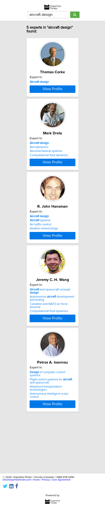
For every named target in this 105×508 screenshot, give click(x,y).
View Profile (52, 114)
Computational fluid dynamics (49, 180)
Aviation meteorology (44, 266)
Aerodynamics (39, 172)
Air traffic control (40, 262)
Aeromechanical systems (46, 176)
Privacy (46, 479)
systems (40, 257)
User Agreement (61, 479)
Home (36, 479)
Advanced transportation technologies (46, 441)
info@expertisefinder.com (17, 479)
